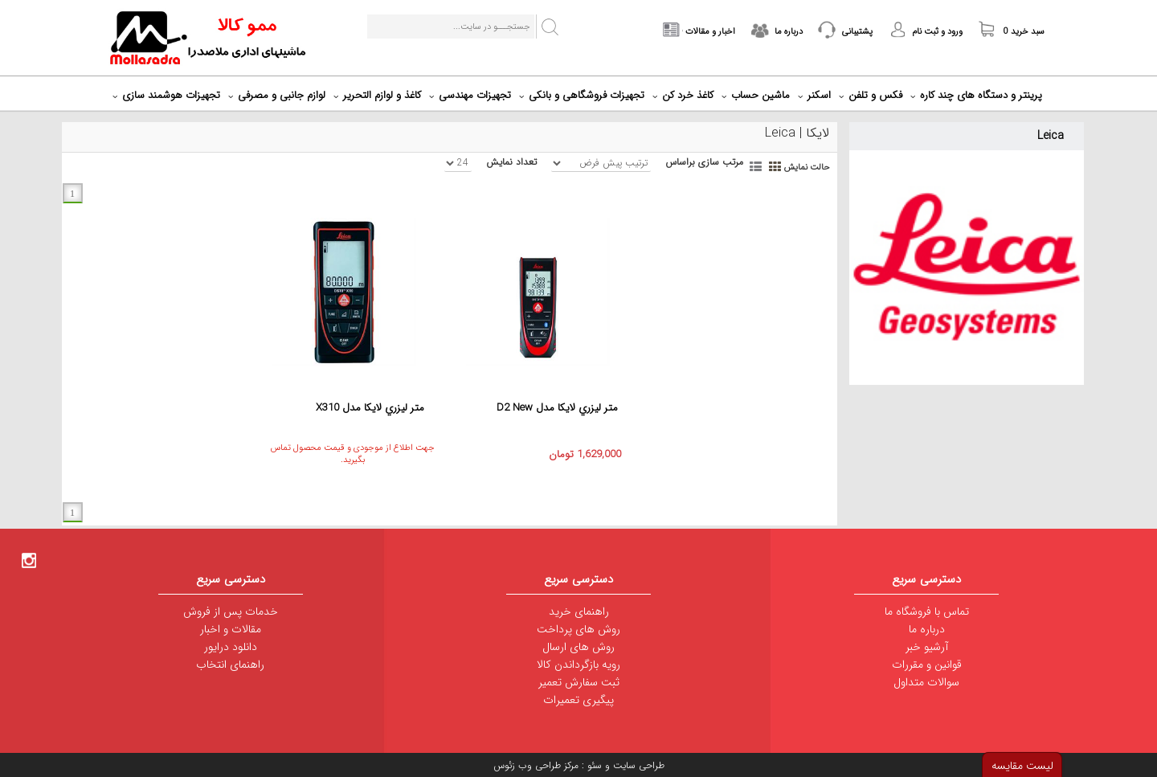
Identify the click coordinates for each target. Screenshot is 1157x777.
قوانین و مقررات (927, 664)
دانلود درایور (230, 647)
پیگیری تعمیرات (578, 700)
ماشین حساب (758, 95)
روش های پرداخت (578, 629)
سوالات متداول (926, 682)
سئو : (590, 765)
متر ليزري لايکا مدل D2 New (557, 407)
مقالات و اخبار (230, 629)
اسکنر (816, 95)
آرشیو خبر (927, 647)
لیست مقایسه (1022, 766)
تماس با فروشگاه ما (927, 611)
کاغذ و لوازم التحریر (379, 95)
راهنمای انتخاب (230, 664)
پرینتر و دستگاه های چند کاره (978, 95)
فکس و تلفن (872, 95)
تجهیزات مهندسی (472, 95)
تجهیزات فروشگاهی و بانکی (583, 95)
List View (757, 165)
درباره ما (927, 629)
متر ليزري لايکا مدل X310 (370, 407)
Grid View (776, 165)
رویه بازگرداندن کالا (578, 664)
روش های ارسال (578, 647)
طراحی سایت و (633, 765)
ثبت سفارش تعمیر (578, 682)
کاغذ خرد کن (684, 95)
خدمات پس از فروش (230, 611)
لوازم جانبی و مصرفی (278, 95)
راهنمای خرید (579, 611)
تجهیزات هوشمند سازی (168, 95)
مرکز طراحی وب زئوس (535, 765)
